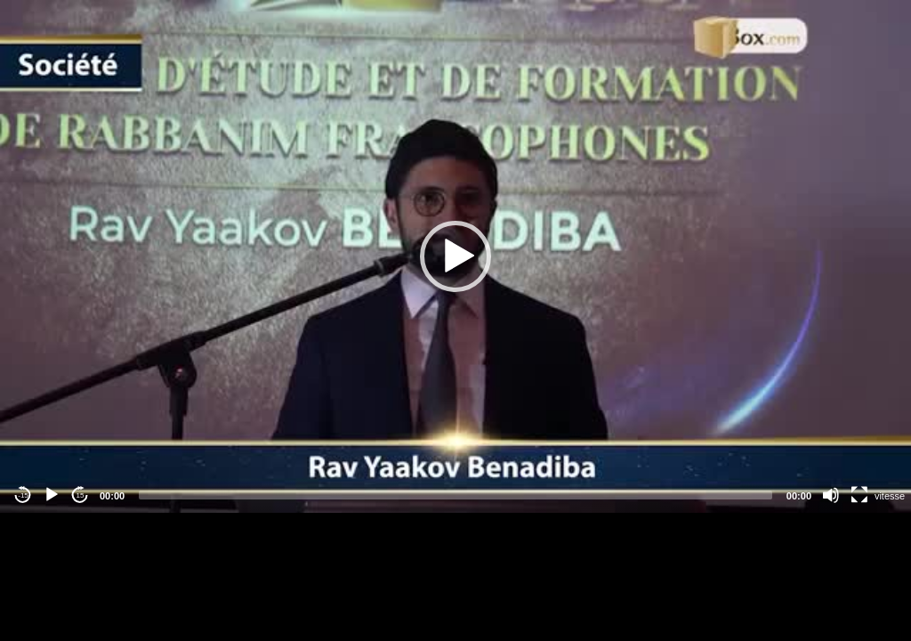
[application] (455, 256)
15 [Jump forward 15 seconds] (81, 495)
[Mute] (831, 495)
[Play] (51, 495)
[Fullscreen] (859, 495)
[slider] (455, 495)
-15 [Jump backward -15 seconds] (23, 495)
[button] (455, 256)
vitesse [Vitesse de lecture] (890, 496)
